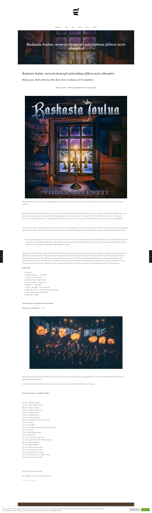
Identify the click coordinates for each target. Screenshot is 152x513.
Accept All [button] (145, 509)
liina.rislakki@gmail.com (29, 480)
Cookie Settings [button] (134, 509)
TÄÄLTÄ (43, 308)
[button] (58, 27)
